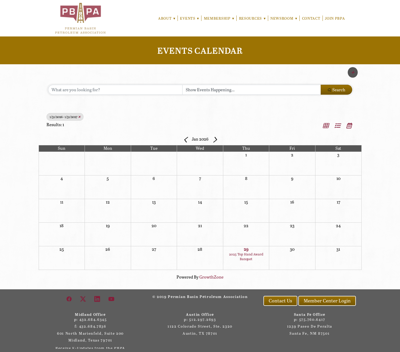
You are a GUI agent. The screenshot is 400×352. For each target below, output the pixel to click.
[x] (83, 299)
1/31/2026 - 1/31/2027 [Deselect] (65, 117)
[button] (353, 72)
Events (188, 18)
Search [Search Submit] (336, 89)
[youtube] (111, 299)
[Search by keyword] (115, 90)
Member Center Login (327, 300)
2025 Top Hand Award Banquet (246, 256)
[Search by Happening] (251, 90)
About (165, 18)
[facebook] (69, 299)
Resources (251, 18)
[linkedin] (97, 299)
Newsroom (283, 18)
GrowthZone (211, 277)
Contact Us (280, 300)
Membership (217, 18)
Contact (311, 18)
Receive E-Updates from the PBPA (90, 348)
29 (246, 249)
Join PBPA (335, 18)
